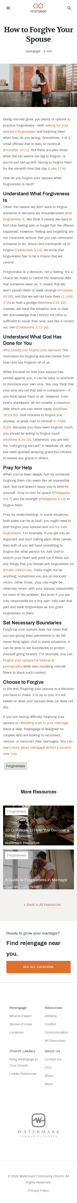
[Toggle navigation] (8, 8)
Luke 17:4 (56, 168)
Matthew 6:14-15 (17, 440)
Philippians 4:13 (52, 499)
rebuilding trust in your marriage (43, 723)
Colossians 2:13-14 (32, 327)
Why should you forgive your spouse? (32, 350)
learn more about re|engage (24, 747)
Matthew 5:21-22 (51, 303)
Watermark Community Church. (42, 1176)
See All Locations (38, 967)
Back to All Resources (44, 905)
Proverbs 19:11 (16, 150)
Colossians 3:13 (28, 250)
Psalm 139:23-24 (17, 570)
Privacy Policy (38, 1190)
